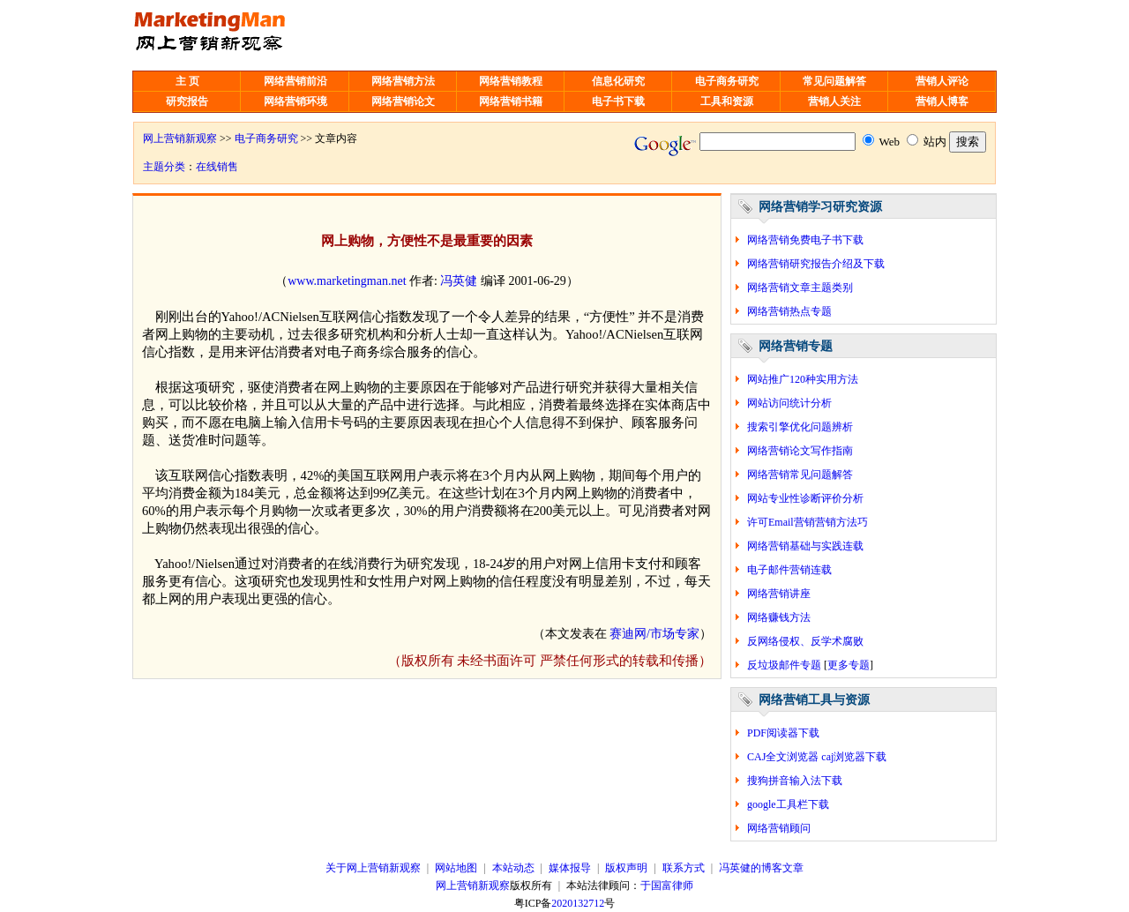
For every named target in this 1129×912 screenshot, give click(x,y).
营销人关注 (834, 101)
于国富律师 (666, 885)
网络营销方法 (403, 81)
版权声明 (626, 868)
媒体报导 (570, 868)
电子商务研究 (727, 81)
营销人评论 (942, 81)
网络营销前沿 (295, 81)
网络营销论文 (403, 101)
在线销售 (217, 167)
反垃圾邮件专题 (784, 665)
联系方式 (683, 868)
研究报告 (187, 101)
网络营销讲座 (779, 593)
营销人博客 (942, 101)
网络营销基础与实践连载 (805, 546)
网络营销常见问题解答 (800, 474)
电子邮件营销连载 (789, 570)
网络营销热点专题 (789, 311)
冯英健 (458, 281)
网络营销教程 (510, 81)
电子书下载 (618, 101)
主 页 (187, 81)
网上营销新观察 (180, 138)
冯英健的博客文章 (761, 868)
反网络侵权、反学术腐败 (805, 641)
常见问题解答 (834, 81)
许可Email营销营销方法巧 (807, 522)
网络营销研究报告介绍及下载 (816, 264)
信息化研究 (618, 81)
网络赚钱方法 (779, 617)
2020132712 (577, 903)
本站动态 (513, 868)
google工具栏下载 (788, 804)
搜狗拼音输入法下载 (794, 780)
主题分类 (164, 167)
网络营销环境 (295, 101)
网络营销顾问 (779, 828)
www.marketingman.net (347, 281)
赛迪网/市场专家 (654, 633)
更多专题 (848, 665)
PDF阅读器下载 (783, 733)
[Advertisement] (579, 35)
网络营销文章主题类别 (800, 287)
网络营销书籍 (510, 101)
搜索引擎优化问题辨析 (800, 427)
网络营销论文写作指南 (800, 451)
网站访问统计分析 (789, 403)
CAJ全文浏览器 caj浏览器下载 (816, 757)
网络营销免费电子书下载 (805, 240)
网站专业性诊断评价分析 (805, 498)
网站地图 (456, 868)
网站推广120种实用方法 (802, 379)
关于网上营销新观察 (373, 868)
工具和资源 (726, 101)
